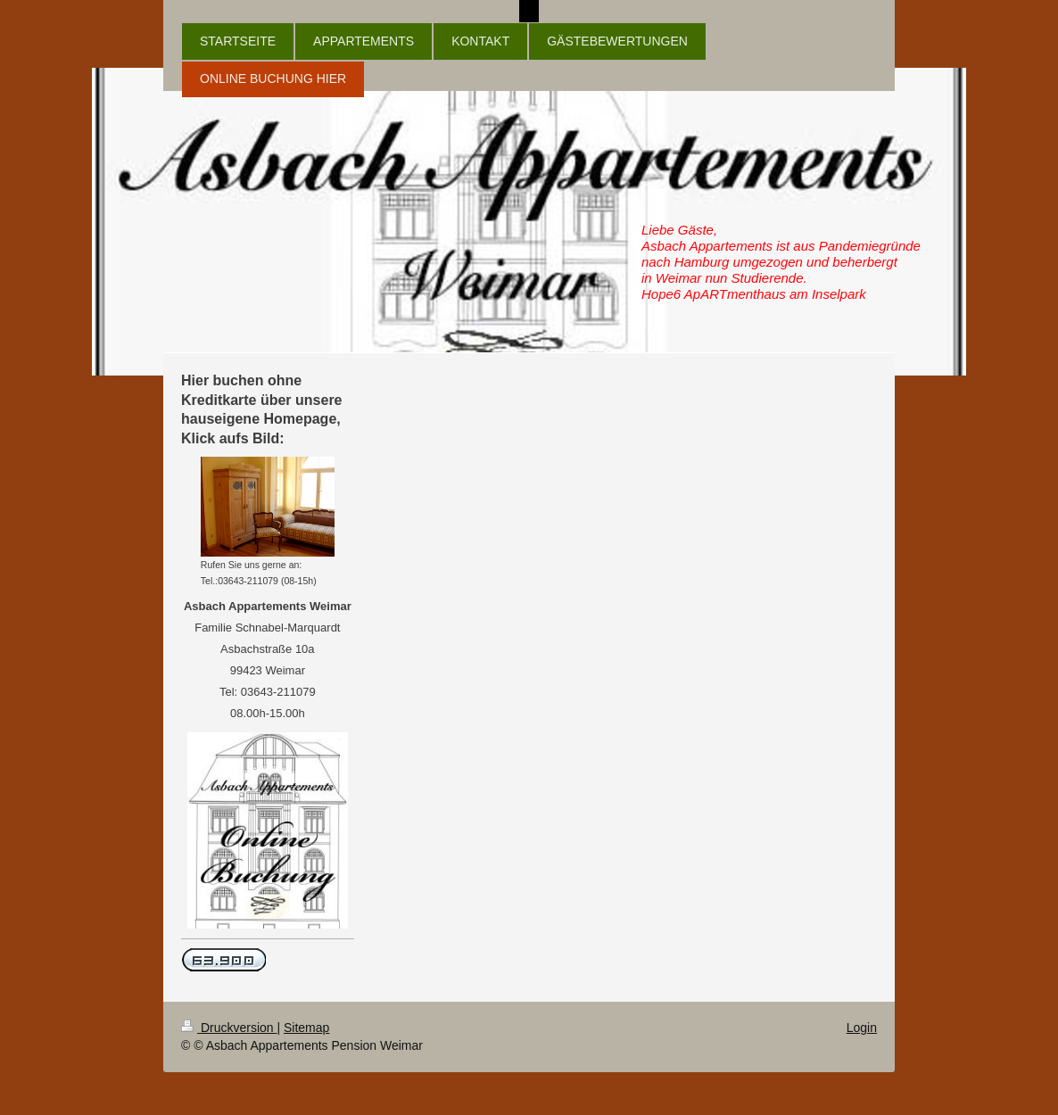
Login (862, 1027)
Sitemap (306, 1027)
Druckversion (229, 1027)
